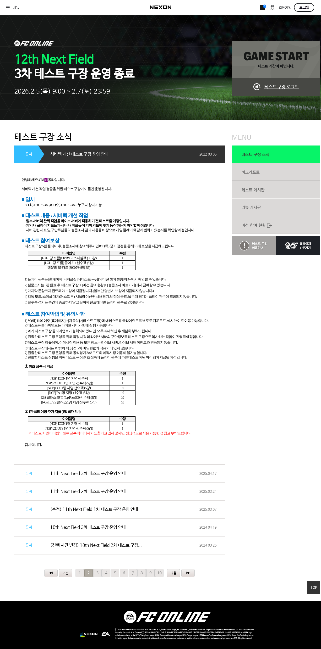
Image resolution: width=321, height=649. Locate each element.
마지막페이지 (188, 573)
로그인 (304, 7)
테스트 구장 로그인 (281, 87)
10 (159, 573)
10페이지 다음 (173, 573)
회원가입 (285, 8)
